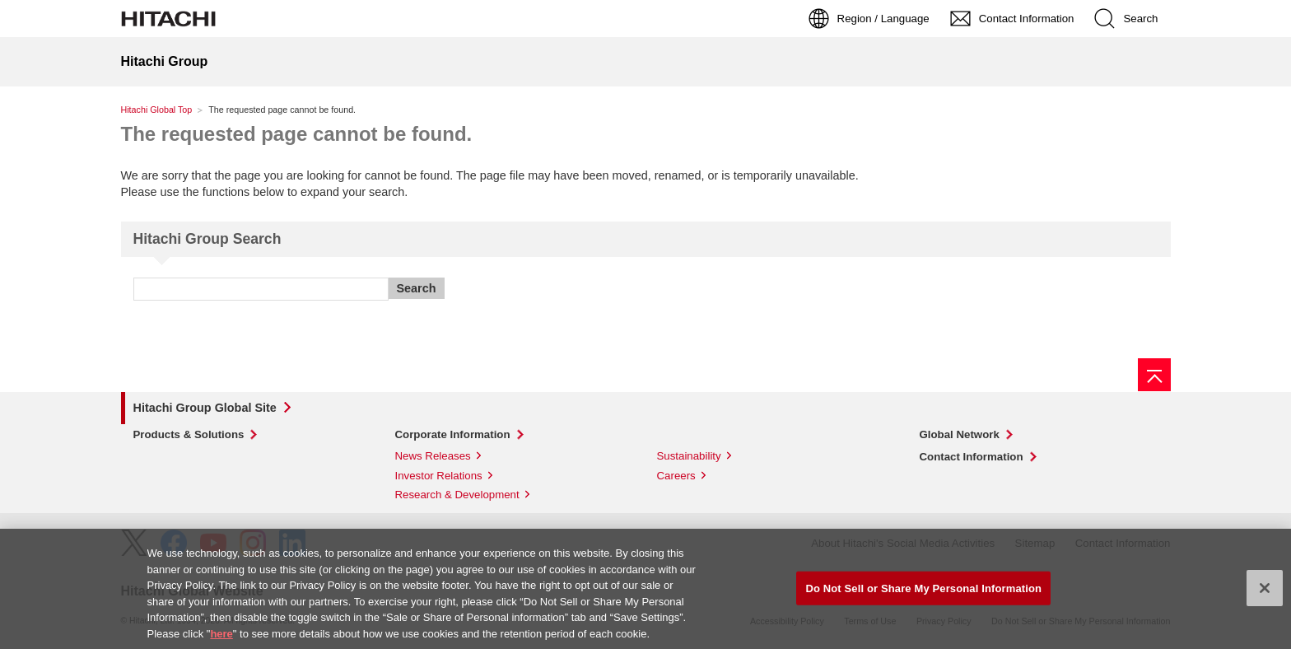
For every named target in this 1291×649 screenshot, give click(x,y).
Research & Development (457, 494)
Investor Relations (438, 475)
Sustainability (689, 456)
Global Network (960, 434)
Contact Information (971, 457)
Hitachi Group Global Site (205, 407)
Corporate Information (452, 434)
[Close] (1265, 591)
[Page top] (1154, 374)
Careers (676, 475)
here (221, 637)
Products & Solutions (189, 434)
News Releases (433, 456)
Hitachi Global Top (157, 109)
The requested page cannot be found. (297, 134)
